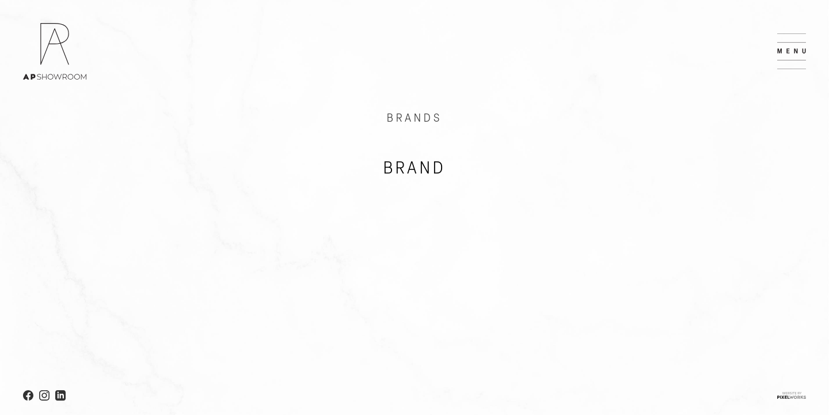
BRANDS (414, 118)
